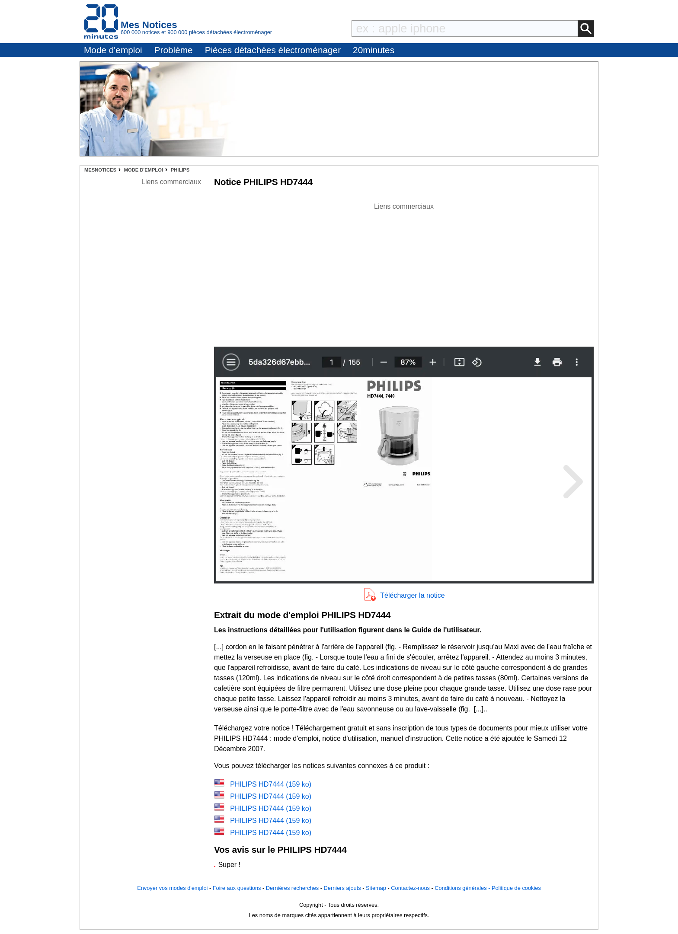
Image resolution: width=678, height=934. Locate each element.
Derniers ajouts (342, 888)
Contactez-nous (410, 888)
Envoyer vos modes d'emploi (172, 888)
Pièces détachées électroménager (273, 50)
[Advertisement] (404, 272)
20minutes (373, 50)
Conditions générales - (463, 888)
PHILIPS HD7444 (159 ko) (270, 784)
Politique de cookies (516, 888)
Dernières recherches (292, 888)
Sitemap (376, 888)
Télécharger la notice (412, 595)
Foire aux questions (237, 888)
